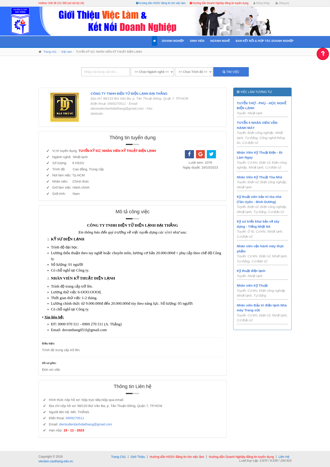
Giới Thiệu (137, 456)
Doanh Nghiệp (173, 40)
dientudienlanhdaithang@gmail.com (85, 424)
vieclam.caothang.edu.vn (56, 461)
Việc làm (66, 51)
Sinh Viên (197, 40)
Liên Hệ (284, 456)
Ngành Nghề (220, 40)
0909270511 (75, 418)
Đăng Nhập (261, 3)
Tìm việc (231, 72)
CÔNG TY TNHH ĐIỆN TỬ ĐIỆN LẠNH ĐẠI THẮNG (129, 93)
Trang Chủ (118, 456)
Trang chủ (50, 51)
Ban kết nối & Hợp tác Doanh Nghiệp (265, 40)
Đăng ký (282, 3)
